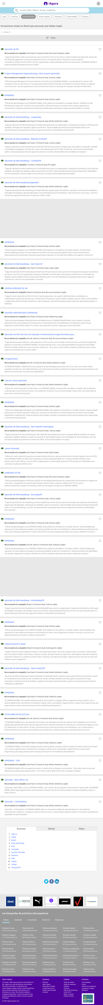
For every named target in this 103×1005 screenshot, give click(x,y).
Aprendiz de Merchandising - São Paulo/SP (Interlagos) (29, 426)
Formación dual (28, 17)
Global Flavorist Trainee (15, 644)
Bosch (13, 840)
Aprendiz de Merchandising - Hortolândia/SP (24, 600)
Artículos (85, 17)
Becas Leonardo (69, 994)
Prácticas (14, 17)
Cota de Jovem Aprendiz (16, 380)
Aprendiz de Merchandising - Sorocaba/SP (23, 494)
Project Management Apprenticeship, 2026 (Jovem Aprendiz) (32, 73)
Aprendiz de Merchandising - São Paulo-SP (24, 264)
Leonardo (15, 849)
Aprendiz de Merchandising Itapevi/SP (22, 182)
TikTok (14, 864)
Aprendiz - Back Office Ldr (16, 780)
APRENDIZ (9, 95)
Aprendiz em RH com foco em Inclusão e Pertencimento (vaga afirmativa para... (40, 334)
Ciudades (18, 920)
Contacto (45, 992)
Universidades (72, 17)
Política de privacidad (49, 990)
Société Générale (18, 852)
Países (6, 920)
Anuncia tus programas (89, 986)
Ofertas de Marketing (70, 990)
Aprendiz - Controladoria (16, 801)
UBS (13, 858)
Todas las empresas (70, 984)
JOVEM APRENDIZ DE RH (16, 288)
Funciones (32, 920)
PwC (13, 846)
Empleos (66, 986)
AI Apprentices (11, 359)
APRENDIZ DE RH (12, 473)
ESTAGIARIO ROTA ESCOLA (17, 714)
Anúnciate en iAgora (49, 986)
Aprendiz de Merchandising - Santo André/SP (25, 668)
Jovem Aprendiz (12, 448)
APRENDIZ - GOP (12, 760)
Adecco (14, 834)
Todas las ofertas (69, 982)
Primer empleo (44, 17)
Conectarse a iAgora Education (88, 989)
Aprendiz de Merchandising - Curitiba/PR (23, 161)
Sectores (46, 920)
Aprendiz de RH (12, 49)
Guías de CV (67, 992)
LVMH (13, 837)
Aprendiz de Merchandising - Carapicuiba (23, 117)
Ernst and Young (17, 843)
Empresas (58, 17)
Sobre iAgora (46, 984)
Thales (14, 861)
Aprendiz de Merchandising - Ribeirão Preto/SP (26, 139)
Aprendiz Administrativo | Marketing (21, 312)
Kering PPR (15, 868)
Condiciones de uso (48, 988)
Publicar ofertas (69, 996)
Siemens (14, 855)
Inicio (4, 17)
